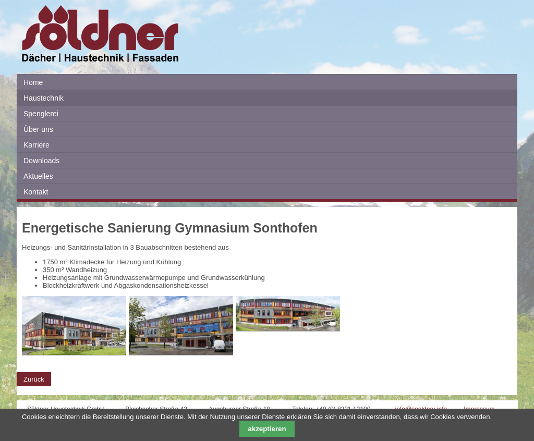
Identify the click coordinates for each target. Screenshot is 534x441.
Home (33, 82)
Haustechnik (43, 98)
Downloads (41, 160)
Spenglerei (40, 113)
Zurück (33, 379)
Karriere (36, 145)
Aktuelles (38, 176)
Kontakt (35, 192)
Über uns (38, 129)
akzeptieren (267, 429)
